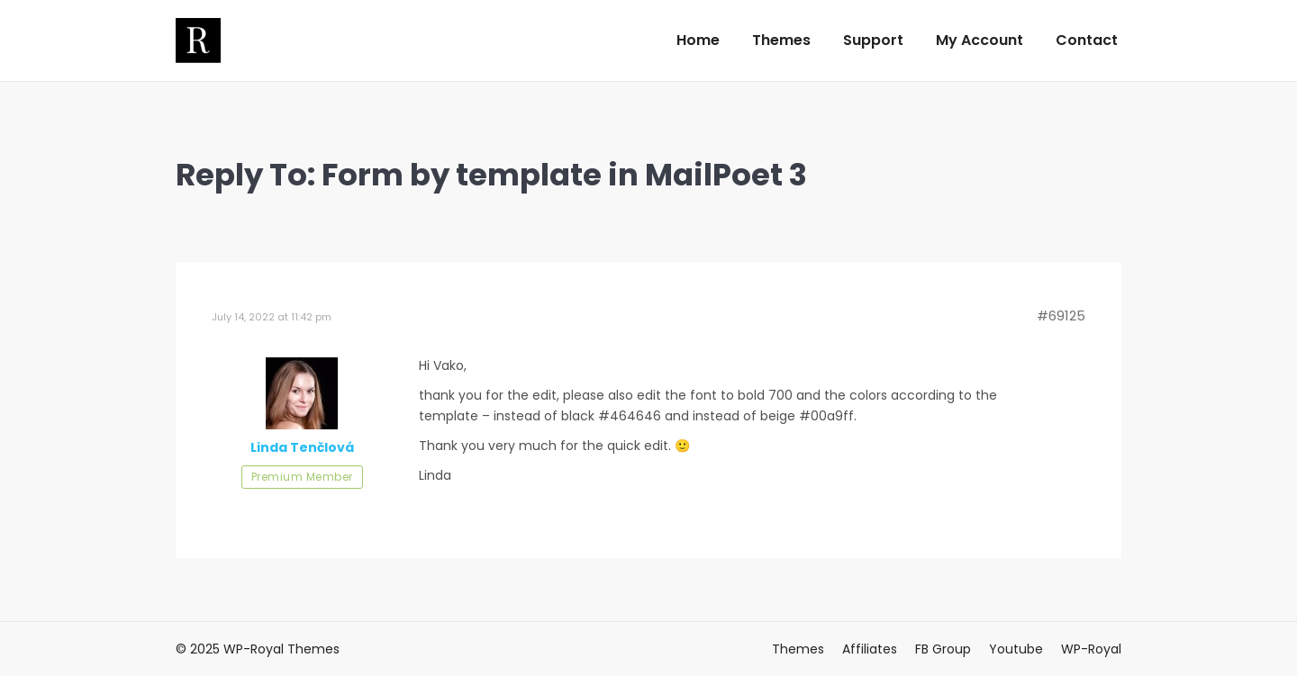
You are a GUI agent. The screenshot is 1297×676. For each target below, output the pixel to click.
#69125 (1061, 316)
